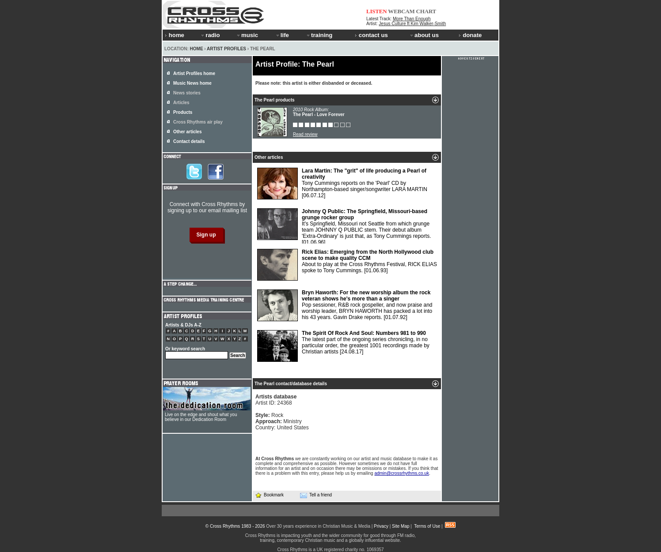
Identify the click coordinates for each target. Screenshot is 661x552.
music (247, 35)
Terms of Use (427, 526)
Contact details (189, 141)
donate (470, 35)
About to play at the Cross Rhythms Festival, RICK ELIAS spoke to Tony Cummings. (347, 265)
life (282, 35)
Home (196, 48)
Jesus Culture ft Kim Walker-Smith (412, 23)
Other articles (187, 131)
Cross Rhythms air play (198, 122)
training (319, 35)
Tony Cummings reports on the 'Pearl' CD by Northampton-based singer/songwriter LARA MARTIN (342, 183)
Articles (181, 102)
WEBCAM (401, 11)
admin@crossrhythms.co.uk (401, 473)
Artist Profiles (226, 48)
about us (424, 35)
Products (182, 112)
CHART (426, 11)
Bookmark (269, 495)
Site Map (400, 526)
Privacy (381, 526)
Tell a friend (316, 495)
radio (210, 35)
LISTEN (376, 11)
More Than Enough (411, 18)
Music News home (192, 83)
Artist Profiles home (194, 73)
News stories (187, 92)
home (174, 35)
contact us (371, 35)
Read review (305, 134)
